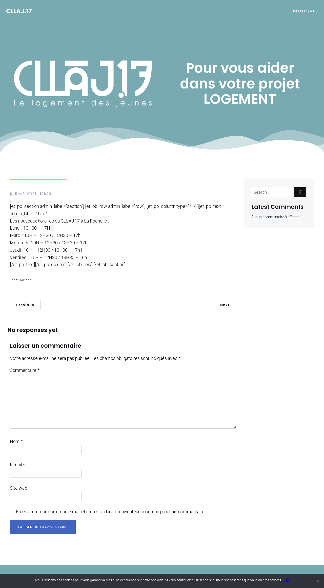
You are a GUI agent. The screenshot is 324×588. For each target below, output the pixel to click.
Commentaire (24, 370)
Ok (287, 580)
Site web (18, 488)
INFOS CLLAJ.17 (305, 11)
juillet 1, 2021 (23, 194)
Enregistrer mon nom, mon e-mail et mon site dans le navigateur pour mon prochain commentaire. (110, 512)
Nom (16, 442)
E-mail (17, 465)
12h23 (45, 194)
